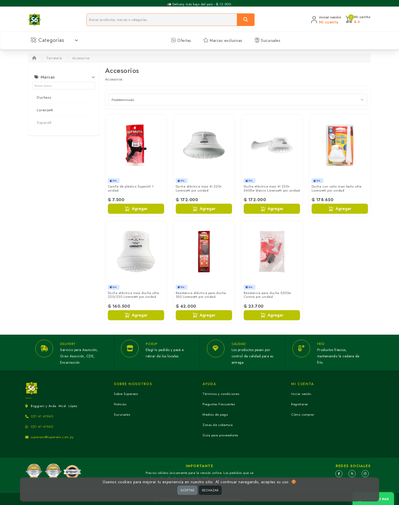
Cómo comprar (302, 414)
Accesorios (81, 58)
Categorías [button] (54, 40)
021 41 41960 (42, 416)
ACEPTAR (187, 490)
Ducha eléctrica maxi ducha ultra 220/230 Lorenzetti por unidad (133, 294)
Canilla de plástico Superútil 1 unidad (131, 188)
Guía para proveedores (220, 435)
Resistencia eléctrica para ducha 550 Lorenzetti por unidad (201, 294)
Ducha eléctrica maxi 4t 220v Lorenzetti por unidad (199, 188)
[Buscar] (246, 19)
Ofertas (181, 40)
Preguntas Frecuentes (219, 404)
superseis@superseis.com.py (52, 437)
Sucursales (268, 40)
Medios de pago (215, 414)
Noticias (120, 404)
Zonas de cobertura (218, 424)
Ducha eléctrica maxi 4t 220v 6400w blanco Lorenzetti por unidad (272, 188)
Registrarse (299, 404)
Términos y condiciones (221, 393)
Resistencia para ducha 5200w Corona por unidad (267, 294)
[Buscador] (161, 19)
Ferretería (54, 58)
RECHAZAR (210, 490)
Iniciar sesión (301, 393)
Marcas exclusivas (222, 40)
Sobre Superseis (126, 393)
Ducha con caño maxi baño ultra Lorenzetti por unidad (337, 188)
